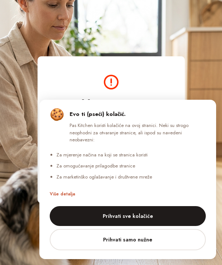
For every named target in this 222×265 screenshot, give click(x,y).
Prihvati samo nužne (127, 239)
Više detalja (62, 194)
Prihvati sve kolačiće (128, 216)
